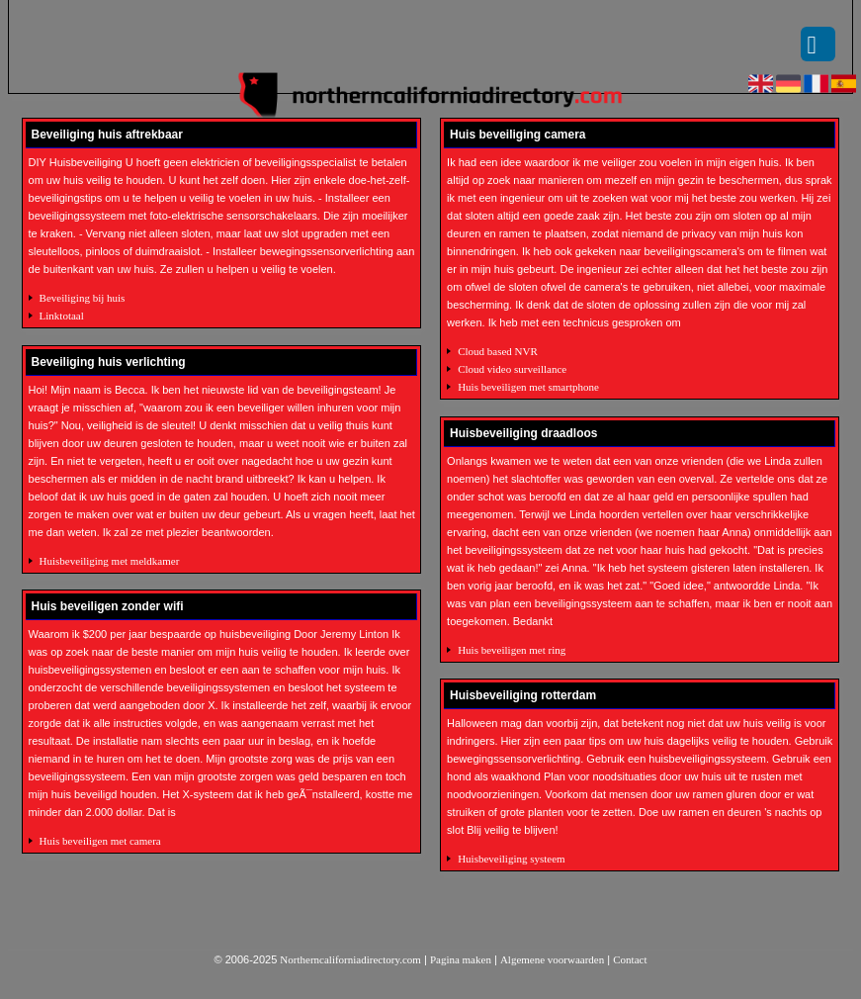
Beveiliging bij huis (83, 298)
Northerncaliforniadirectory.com (350, 959)
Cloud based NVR (498, 351)
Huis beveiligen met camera (100, 841)
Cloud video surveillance (512, 369)
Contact (629, 959)
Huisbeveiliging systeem (511, 858)
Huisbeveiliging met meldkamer (110, 561)
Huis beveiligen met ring (511, 650)
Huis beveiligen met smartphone (528, 387)
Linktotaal (62, 315)
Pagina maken (460, 959)
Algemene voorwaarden (552, 959)
